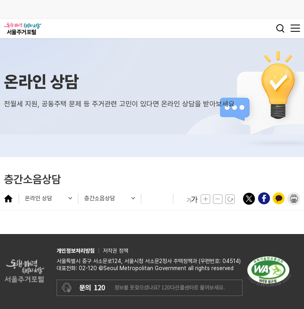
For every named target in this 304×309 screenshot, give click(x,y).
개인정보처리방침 (76, 251)
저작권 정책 (115, 251)
